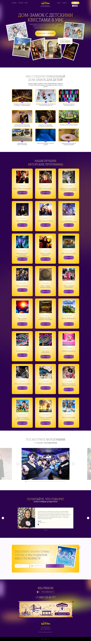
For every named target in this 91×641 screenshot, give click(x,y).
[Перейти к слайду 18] (43, 481)
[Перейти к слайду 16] (41, 481)
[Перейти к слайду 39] (65, 481)
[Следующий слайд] (73, 464)
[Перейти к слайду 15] (40, 481)
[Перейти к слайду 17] (42, 481)
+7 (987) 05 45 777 (45, 597)
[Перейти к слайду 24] (49, 481)
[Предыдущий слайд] (17, 464)
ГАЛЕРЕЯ (26, 2)
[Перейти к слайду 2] (26, 481)
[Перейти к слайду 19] (44, 481)
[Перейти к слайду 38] (64, 481)
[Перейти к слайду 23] (48, 481)
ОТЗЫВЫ (58, 2)
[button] (22, 224)
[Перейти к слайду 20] (45, 481)
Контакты (64, 2)
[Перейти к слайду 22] (47, 481)
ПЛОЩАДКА (14, 2)
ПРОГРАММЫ (20, 2)
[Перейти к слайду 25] (50, 481)
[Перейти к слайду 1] (25, 481)
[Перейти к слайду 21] (46, 481)
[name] (22, 566)
